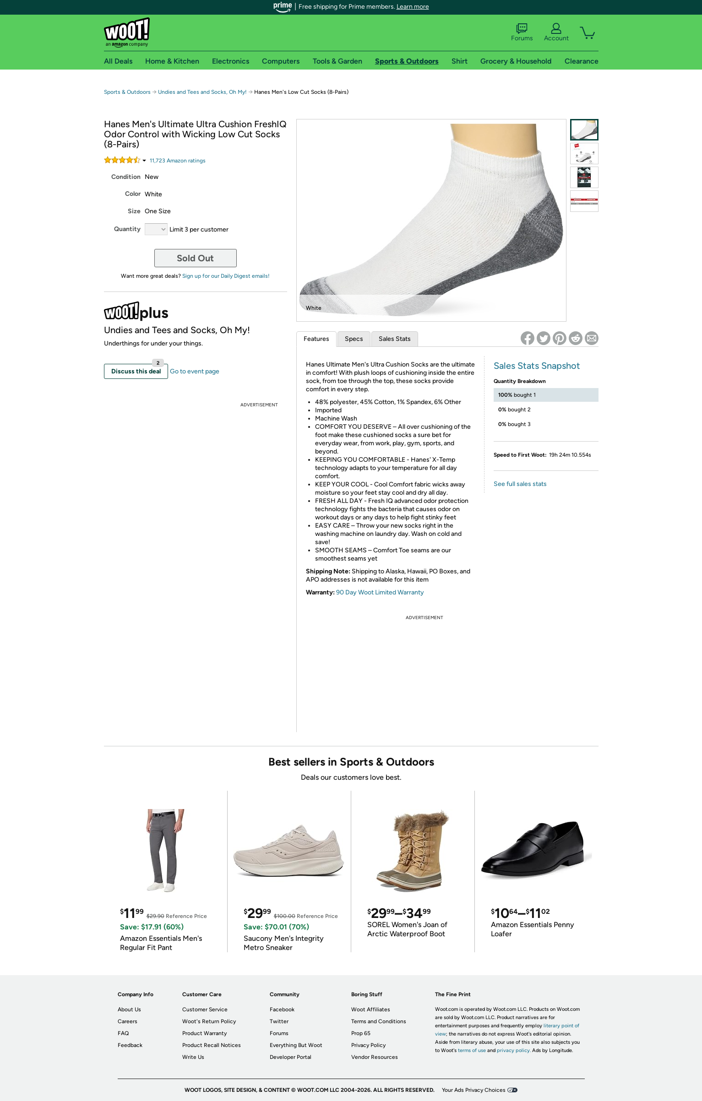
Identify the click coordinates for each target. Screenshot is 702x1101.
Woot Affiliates (370, 1009)
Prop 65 (360, 1033)
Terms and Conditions (378, 1021)
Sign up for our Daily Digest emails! (226, 276)
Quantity (127, 229)
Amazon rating (178, 160)
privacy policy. (514, 1050)
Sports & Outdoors (127, 92)
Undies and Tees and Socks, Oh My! (202, 92)
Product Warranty (204, 1033)
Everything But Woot (296, 1045)
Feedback (130, 1045)
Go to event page (194, 371)
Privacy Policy (368, 1045)
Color (133, 194)
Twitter (279, 1021)
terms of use (472, 1050)
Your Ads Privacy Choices (474, 1090)
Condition (126, 177)
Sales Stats (395, 339)
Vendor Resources (374, 1057)
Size (134, 211)
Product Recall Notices (211, 1045)
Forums (522, 32)
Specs (354, 339)
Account (556, 32)
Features (316, 339)
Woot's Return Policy (209, 1021)
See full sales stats (520, 484)
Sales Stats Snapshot (537, 365)
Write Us (193, 1057)
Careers (127, 1021)
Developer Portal (290, 1057)
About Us (129, 1009)
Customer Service (205, 1009)
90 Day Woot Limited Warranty (380, 592)
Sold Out (195, 258)
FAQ (123, 1033)
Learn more (413, 7)
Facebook (282, 1009)
